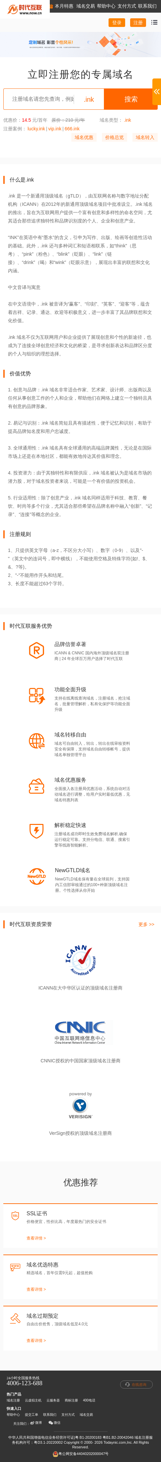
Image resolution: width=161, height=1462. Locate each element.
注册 (138, 22)
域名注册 (13, 1400)
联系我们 (49, 1414)
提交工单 (31, 1414)
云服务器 (53, 1400)
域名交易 (86, 1414)
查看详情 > (36, 1238)
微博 (36, 1423)
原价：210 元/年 (68, 120)
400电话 (89, 1400)
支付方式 (68, 1414)
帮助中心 (13, 1414)
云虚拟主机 (33, 1400)
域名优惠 (84, 137)
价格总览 (114, 137)
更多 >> (146, 924)
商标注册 (71, 1400)
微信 (54, 1423)
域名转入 (145, 137)
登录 (116, 22)
